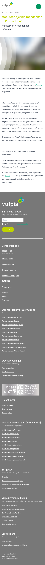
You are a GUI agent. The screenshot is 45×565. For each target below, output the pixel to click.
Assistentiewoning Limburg (11, 438)
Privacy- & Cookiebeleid (9, 554)
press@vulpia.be (8, 264)
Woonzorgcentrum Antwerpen (12, 317)
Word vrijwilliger (7, 413)
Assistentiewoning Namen (10, 449)
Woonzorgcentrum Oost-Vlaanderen (13, 344)
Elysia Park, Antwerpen (9, 517)
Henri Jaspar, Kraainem (9, 506)
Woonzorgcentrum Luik (9, 332)
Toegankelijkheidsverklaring (10, 558)
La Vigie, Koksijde (7, 521)
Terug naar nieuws (10, 12)
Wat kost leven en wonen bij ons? (12, 481)
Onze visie (5, 293)
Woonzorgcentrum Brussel (10, 321)
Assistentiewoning (8, 372)
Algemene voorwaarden (8, 556)
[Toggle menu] (38, 6)
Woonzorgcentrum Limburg (11, 329)
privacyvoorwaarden (22, 224)
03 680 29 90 (7, 251)
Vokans (39, 85)
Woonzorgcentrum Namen (10, 340)
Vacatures (5, 300)
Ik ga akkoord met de (16, 224)
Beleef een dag (7, 409)
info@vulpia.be (7, 259)
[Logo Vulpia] (22, 4)
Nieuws (4, 297)
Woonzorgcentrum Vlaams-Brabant (13, 351)
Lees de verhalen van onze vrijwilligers (14, 545)
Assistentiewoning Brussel (10, 434)
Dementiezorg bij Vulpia (9, 488)
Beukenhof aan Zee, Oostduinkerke (13, 509)
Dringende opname (9, 270)
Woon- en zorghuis (8, 368)
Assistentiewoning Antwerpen (11, 430)
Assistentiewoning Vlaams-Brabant (13, 460)
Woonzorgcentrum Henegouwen (12, 325)
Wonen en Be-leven (8, 405)
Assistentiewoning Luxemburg (12, 445)
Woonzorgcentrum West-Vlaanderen (14, 347)
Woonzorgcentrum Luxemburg (12, 336)
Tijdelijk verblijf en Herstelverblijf (12, 376)
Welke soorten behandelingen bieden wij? (15, 485)
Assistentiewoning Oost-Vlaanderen (13, 453)
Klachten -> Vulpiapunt (10, 276)
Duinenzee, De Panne (9, 524)
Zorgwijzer (5, 477)
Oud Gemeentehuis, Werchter (11, 513)
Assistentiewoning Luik (9, 441)
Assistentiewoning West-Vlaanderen (13, 456)
